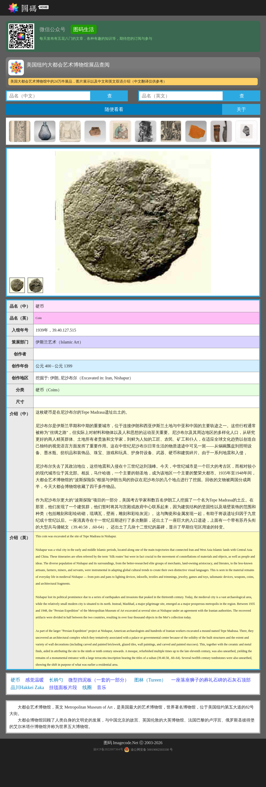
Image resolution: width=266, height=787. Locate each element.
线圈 (87, 687)
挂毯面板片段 (63, 687)
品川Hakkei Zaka (27, 687)
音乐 (101, 687)
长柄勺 (56, 680)
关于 (241, 109)
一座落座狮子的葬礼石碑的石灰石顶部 (211, 680)
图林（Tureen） (150, 680)
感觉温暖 (34, 680)
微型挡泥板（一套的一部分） (98, 680)
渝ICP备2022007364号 (108, 749)
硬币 (15, 680)
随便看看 (114, 109)
